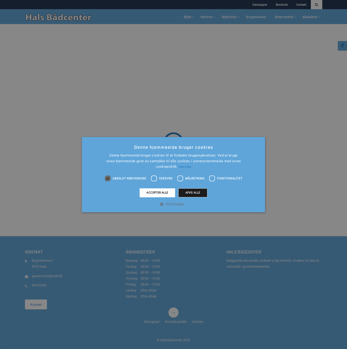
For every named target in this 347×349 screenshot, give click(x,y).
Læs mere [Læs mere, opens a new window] (185, 166)
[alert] (173, 174)
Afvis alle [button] (192, 193)
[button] (173, 204)
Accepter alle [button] (157, 193)
